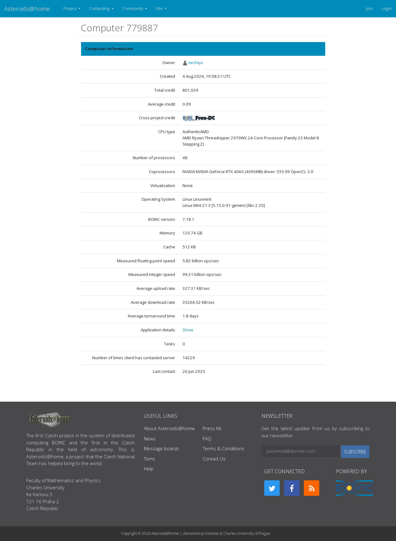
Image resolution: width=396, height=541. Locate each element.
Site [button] (160, 8)
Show (188, 330)
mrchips (195, 62)
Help (148, 468)
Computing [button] (99, 8)
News (150, 438)
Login (386, 8)
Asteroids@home (27, 8)
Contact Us (214, 459)
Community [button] (133, 8)
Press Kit (212, 428)
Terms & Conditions (223, 448)
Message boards (161, 448)
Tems (149, 459)
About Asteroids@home (169, 428)
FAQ (207, 438)
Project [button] (70, 8)
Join (369, 8)
